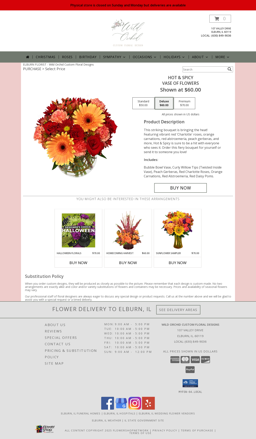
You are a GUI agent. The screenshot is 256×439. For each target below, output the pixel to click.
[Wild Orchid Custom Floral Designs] (128, 33)
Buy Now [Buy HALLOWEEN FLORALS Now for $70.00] (78, 262)
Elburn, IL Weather (106, 420)
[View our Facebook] (107, 408)
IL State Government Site (144, 420)
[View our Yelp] (148, 408)
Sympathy (114, 57)
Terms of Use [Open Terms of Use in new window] (140, 433)
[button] (220, 19)
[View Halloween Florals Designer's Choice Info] (78, 230)
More (222, 57)
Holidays (174, 57)
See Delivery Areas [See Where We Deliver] (178, 309)
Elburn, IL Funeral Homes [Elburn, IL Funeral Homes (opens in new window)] (80, 413)
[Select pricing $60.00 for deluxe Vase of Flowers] (164, 103)
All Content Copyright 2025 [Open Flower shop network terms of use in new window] (88, 430)
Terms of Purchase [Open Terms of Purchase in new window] (197, 430)
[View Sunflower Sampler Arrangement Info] (177, 230)
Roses (67, 57)
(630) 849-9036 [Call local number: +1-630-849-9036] (221, 35)
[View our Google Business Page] (121, 408)
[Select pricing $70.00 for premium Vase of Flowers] (184, 103)
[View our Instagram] (134, 408)
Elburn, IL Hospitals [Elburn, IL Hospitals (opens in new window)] (119, 413)
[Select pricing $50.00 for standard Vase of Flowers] (143, 103)
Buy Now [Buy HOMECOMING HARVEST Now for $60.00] (128, 262)
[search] (229, 69)
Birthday (87, 57)
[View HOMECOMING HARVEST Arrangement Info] (128, 230)
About (200, 57)
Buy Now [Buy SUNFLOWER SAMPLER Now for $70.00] (178, 262)
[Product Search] (204, 69)
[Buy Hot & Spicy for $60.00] (180, 188)
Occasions (145, 57)
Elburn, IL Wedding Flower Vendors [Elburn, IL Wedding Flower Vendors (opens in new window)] (167, 413)
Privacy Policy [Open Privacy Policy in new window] (165, 430)
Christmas (45, 57)
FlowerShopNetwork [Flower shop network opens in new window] (131, 430)
